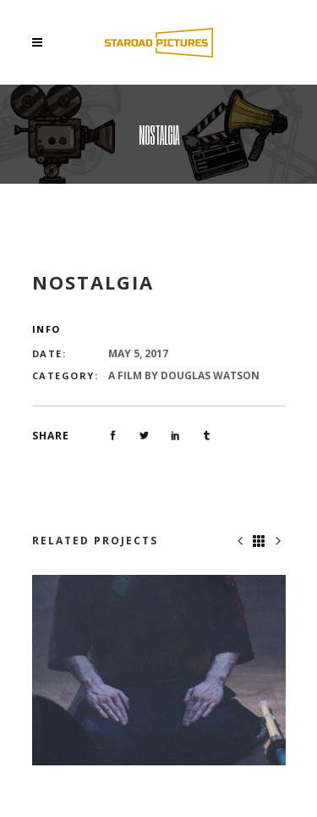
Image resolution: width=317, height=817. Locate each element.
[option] (158, 670)
